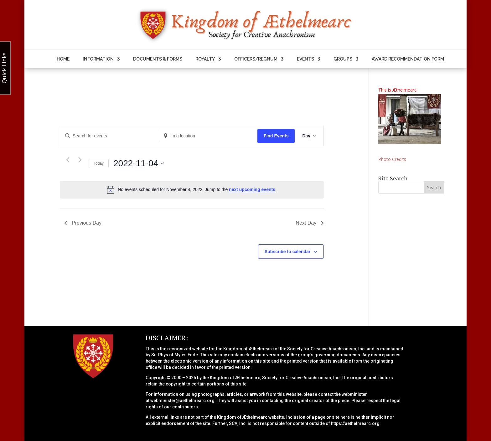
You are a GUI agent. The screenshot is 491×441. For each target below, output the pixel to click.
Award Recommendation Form (408, 59)
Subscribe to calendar (287, 251)
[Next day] (80, 160)
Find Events (276, 135)
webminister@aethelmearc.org (182, 400)
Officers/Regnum (255, 59)
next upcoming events (252, 189)
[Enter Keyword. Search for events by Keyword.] (109, 136)
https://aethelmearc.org (355, 423)
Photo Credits (392, 159)
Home (63, 59)
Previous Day (82, 223)
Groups (342, 59)
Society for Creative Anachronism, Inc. (326, 348)
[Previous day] (68, 160)
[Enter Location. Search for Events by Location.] (208, 136)
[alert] (192, 190)
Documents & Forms (157, 59)
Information (98, 59)
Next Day (310, 223)
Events (305, 59)
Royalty (205, 59)
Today (99, 163)
